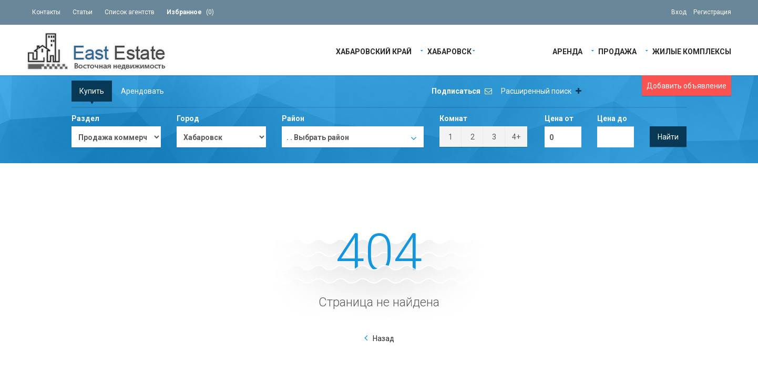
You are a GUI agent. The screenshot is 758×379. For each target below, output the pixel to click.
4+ (516, 137)
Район (293, 118)
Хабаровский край (374, 50)
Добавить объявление (686, 86)
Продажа (617, 50)
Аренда (567, 50)
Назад (383, 338)
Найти (668, 137)
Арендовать (142, 91)
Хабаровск (449, 50)
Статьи (83, 12)
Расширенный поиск (541, 91)
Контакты (46, 12)
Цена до (612, 118)
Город (188, 118)
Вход (679, 12)
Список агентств (130, 12)
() (190, 12)
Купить (91, 91)
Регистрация (712, 12)
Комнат (453, 118)
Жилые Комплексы (691, 50)
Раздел (85, 118)
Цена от (559, 118)
